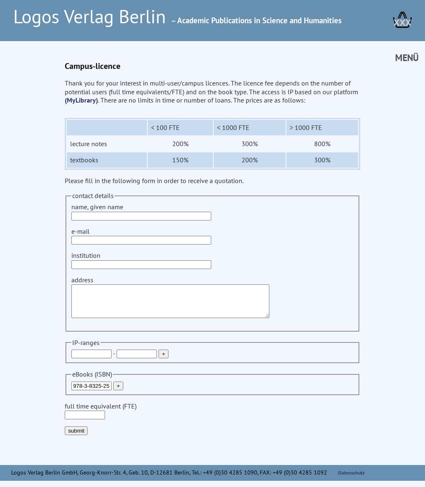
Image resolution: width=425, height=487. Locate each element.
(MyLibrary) (81, 100)
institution (141, 259)
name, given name (141, 211)
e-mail (141, 235)
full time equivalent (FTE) (101, 416)
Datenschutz (351, 479)
